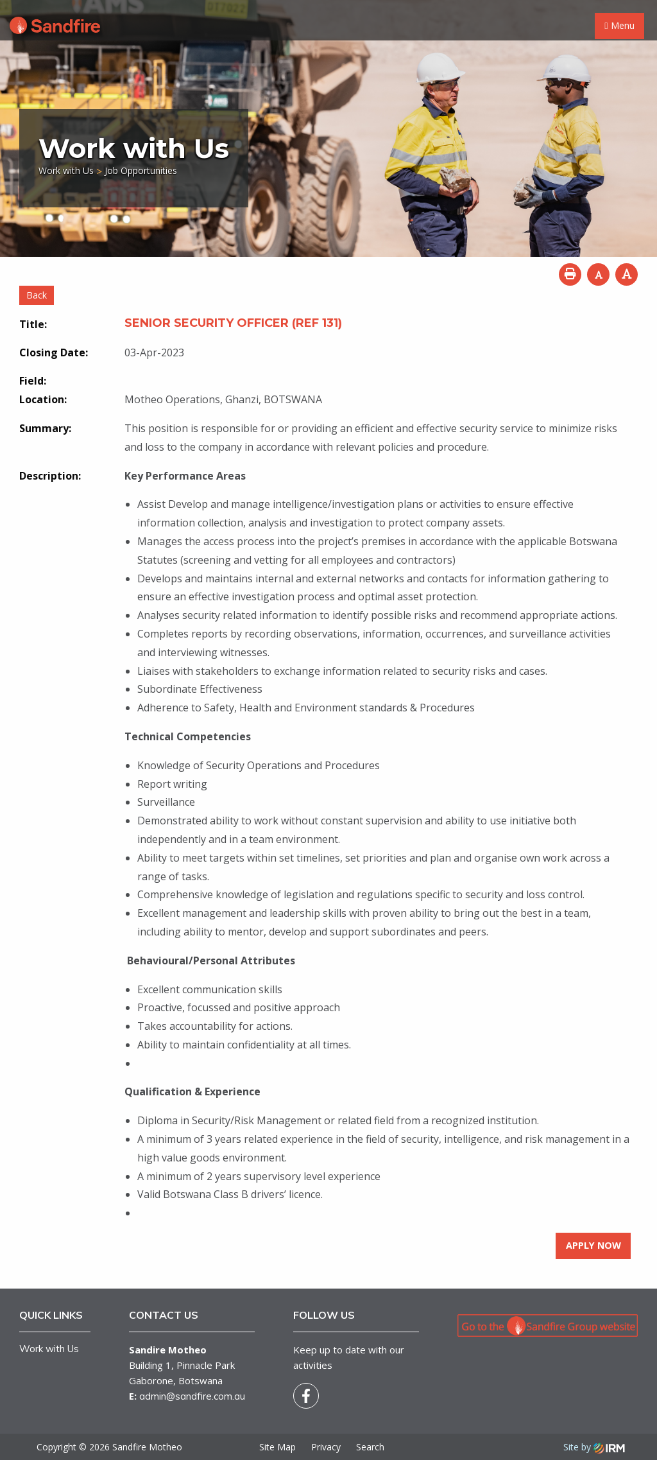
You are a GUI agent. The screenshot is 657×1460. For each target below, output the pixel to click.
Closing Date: (53, 352)
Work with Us (49, 1349)
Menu (619, 25)
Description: (50, 476)
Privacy (326, 1447)
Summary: (45, 428)
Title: (33, 324)
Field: (32, 381)
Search (370, 1447)
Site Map (277, 1447)
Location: (43, 399)
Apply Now (593, 1245)
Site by (594, 1447)
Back (36, 295)
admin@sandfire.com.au (192, 1396)
